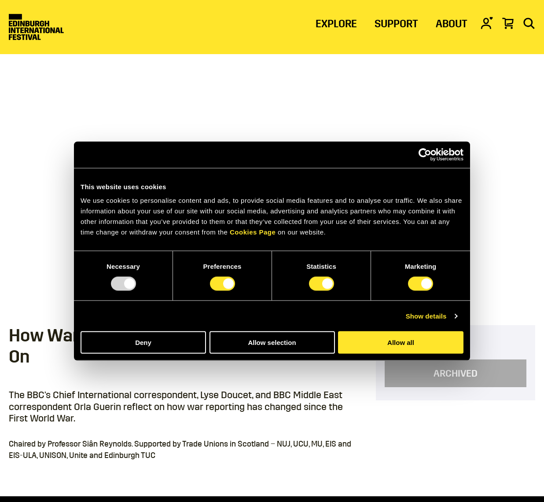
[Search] (529, 23)
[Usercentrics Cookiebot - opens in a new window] (424, 154)
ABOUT (451, 24)
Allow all (400, 342)
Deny (143, 342)
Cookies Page (253, 232)
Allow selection (272, 342)
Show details (426, 315)
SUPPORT (396, 24)
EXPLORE (336, 24)
